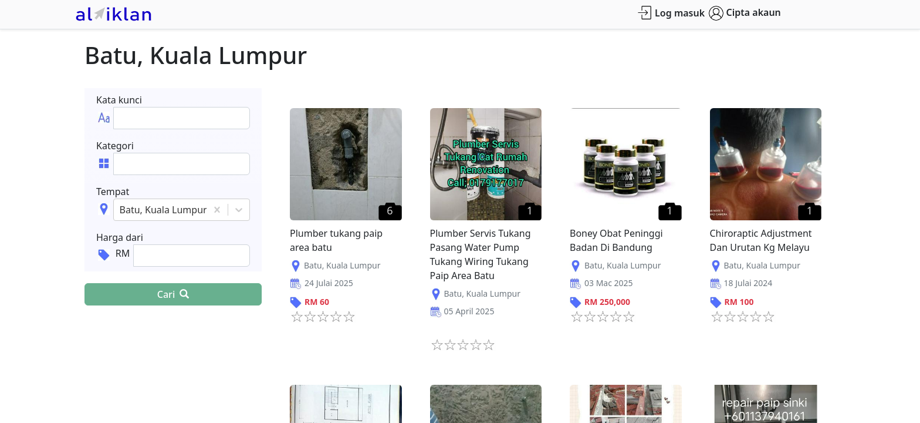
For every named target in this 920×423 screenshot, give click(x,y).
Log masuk (671, 12)
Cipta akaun (745, 13)
